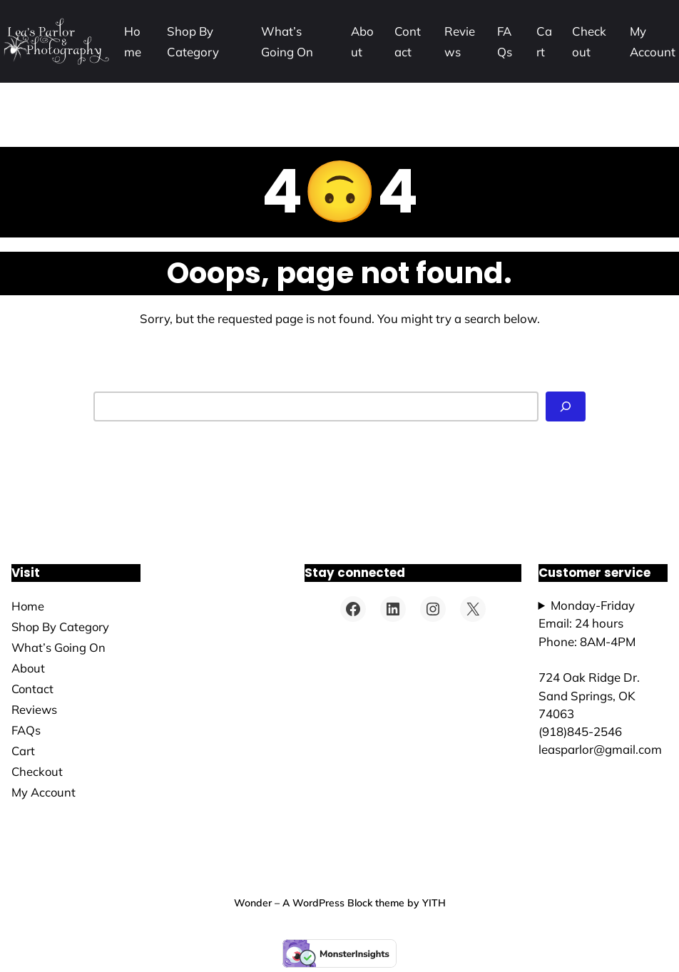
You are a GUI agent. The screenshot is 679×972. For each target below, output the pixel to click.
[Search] (566, 406)
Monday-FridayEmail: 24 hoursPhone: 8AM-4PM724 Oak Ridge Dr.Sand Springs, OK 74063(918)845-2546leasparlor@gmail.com (600, 677)
